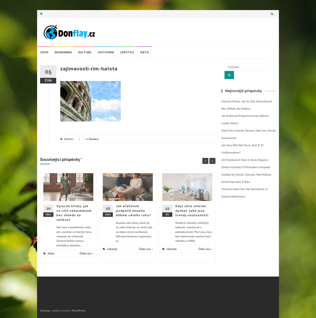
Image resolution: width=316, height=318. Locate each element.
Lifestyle (127, 52)
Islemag (45, 310)
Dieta (144, 52)
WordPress (78, 310)
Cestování (106, 52)
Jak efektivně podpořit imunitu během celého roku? (133, 210)
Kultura (84, 52)
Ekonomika (63, 52)
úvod (44, 52)
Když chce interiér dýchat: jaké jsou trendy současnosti (191, 210)
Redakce (94, 139)
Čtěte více (86, 253)
